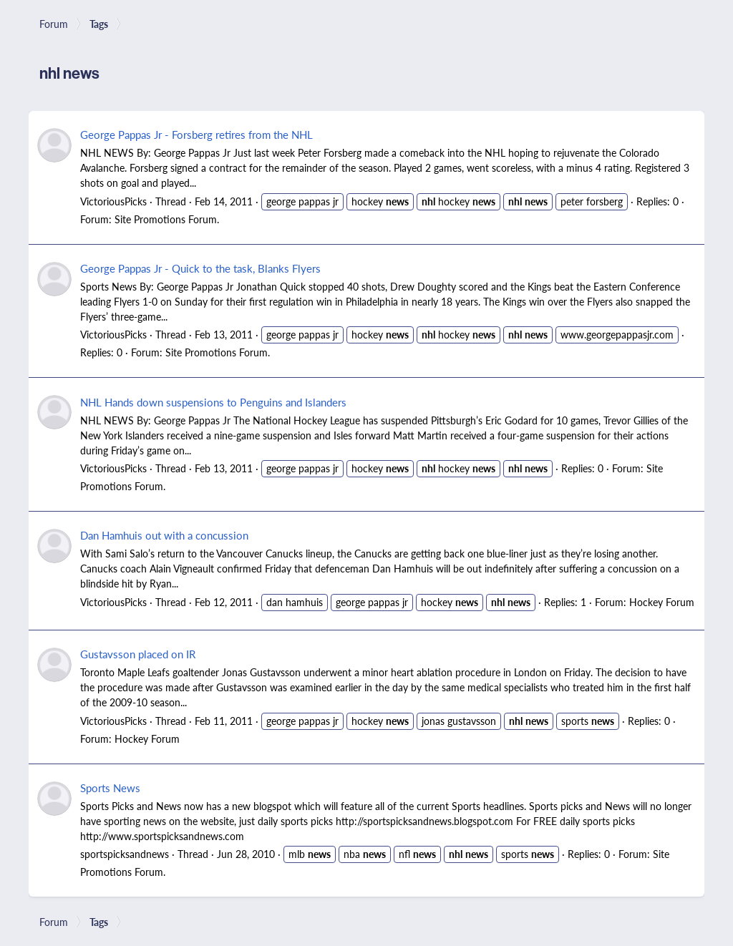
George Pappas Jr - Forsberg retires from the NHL (196, 134)
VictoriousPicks (113, 201)
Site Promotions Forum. (167, 219)
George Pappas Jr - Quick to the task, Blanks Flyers (200, 267)
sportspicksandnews (124, 854)
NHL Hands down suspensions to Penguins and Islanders (213, 401)
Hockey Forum (661, 602)
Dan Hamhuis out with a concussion (164, 534)
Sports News (110, 787)
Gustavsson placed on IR (137, 653)
